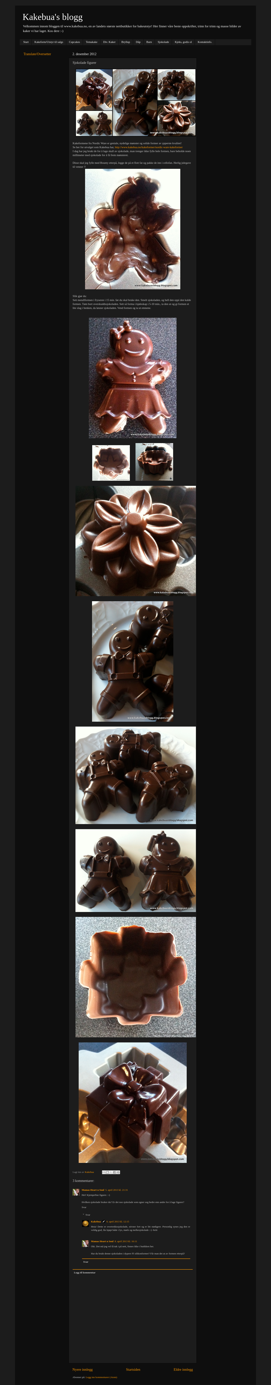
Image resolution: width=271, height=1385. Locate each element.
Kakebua (96, 1221)
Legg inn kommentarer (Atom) (101, 1377)
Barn (149, 41)
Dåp (138, 41)
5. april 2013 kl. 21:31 (116, 1189)
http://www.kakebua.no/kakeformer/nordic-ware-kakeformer (149, 147)
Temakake (91, 41)
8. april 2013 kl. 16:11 (126, 1241)
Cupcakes (74, 41)
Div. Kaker (109, 41)
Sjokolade (163, 41)
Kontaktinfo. (205, 41)
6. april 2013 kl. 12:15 (118, 1221)
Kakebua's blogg (53, 17)
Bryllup (125, 41)
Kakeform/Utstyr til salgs (48, 41)
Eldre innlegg (183, 1369)
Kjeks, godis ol (183, 41)
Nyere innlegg (82, 1369)
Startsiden (133, 1369)
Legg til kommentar (85, 1272)
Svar (84, 1207)
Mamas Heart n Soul (93, 1189)
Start (26, 41)
